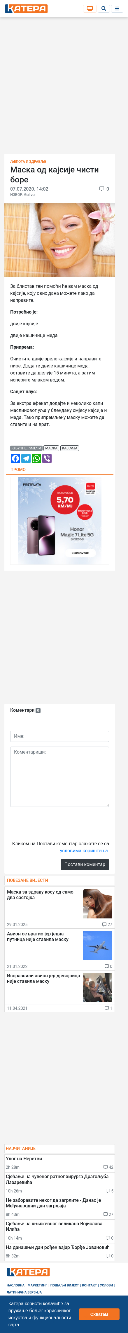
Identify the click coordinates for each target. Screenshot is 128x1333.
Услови (106, 1285)
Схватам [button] (99, 1314)
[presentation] (54, 823)
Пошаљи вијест (64, 1285)
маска (51, 448)
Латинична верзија (24, 1292)
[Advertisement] (64, 87)
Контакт (89, 1285)
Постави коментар (84, 864)
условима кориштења (84, 850)
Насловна (15, 1285)
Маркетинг (37, 1285)
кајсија (70, 448)
